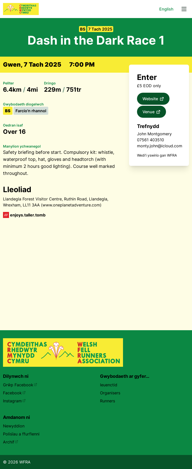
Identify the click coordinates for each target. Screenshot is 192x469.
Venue (151, 112)
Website (153, 99)
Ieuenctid (108, 384)
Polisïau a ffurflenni (21, 433)
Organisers (110, 392)
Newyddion (13, 425)
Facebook (14, 392)
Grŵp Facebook (20, 384)
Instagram (14, 400)
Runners (107, 400)
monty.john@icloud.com (159, 145)
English (166, 9)
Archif (10, 441)
